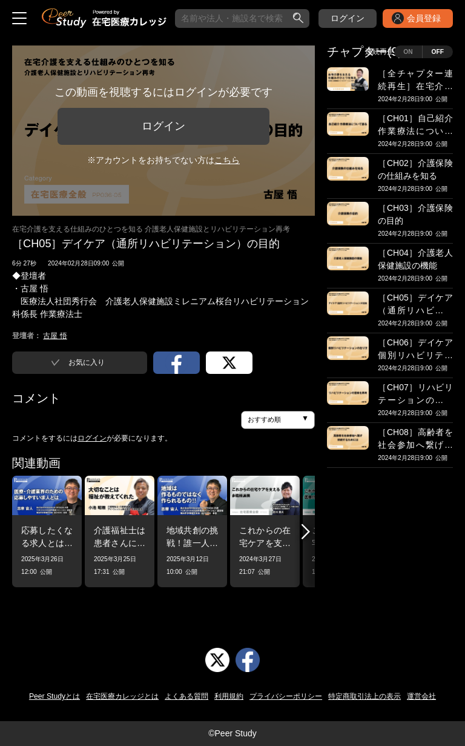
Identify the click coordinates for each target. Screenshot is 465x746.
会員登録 (424, 18)
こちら (227, 160)
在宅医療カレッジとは (122, 696)
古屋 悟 (55, 335)
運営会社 (421, 696)
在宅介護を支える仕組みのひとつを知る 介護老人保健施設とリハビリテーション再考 (151, 229)
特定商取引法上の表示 (364, 696)
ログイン (347, 18)
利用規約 (228, 696)
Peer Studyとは (54, 696)
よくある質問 (186, 696)
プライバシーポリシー (285, 696)
